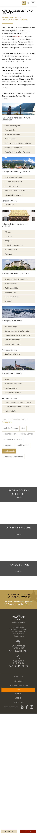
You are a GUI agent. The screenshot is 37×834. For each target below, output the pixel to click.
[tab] (18, 126)
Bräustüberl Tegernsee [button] (13, 384)
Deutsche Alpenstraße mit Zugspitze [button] (17, 402)
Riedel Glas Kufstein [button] (11, 297)
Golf (23, 428)
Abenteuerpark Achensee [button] (13, 148)
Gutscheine (18, 650)
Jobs (18, 689)
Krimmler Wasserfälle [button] (12, 344)
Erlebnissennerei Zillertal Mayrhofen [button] (17, 335)
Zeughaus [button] (8, 241)
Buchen (28, 831)
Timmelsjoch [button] (9, 205)
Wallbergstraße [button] (10, 411)
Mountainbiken (10, 434)
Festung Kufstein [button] (10, 292)
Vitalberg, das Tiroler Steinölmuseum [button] (18, 143)
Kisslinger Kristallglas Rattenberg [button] (16, 279)
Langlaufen (8, 445)
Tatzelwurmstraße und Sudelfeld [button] (16, 407)
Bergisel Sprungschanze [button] (13, 245)
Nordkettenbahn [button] (10, 249)
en (23, 3)
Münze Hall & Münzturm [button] (13, 195)
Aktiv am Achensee (17, 419)
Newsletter (18, 702)
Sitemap (18, 694)
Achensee (16, 36)
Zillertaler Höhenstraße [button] (12, 354)
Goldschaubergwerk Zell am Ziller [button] (17, 331)
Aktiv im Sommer (11, 428)
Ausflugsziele (9, 451)
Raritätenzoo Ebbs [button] (11, 288)
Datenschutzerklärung (18, 685)
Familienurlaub (23, 445)
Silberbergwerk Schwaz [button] (13, 182)
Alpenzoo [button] (8, 254)
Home (4, 419)
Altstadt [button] (7, 232)
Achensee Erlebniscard (13, 457)
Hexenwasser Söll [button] (11, 284)
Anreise (18, 698)
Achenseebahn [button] (10, 139)
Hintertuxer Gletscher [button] (12, 340)
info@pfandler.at (18, 636)
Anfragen (9, 831)
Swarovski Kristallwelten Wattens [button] (16, 191)
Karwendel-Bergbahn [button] (12, 126)
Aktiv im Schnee (26, 434)
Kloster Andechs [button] (10, 388)
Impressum (18, 681)
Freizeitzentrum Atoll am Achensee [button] (17, 152)
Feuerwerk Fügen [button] (10, 327)
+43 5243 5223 (18, 665)
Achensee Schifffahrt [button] (12, 134)
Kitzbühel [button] (8, 301)
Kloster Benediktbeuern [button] (13, 392)
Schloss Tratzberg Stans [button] (13, 177)
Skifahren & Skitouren (13, 439)
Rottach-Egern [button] (9, 379)
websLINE (15, 707)
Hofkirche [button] (8, 236)
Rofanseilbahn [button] (9, 130)
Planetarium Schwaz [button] (12, 186)
